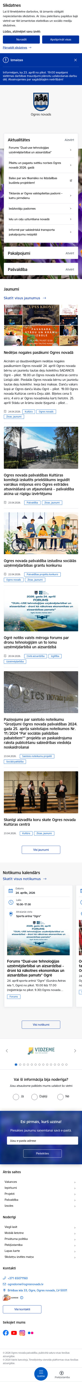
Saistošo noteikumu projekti (37, 756)
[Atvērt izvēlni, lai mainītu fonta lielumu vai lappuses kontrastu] (61, 1375)
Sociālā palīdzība (14, 761)
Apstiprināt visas (60, 39)
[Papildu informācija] (21, 1297)
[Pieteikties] (42, 1153)
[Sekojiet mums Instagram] (22, 1333)
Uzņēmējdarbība (15, 661)
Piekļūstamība (14, 1245)
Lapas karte (12, 1251)
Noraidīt (21, 39)
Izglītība (55, 656)
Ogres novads (46, 411)
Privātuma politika (16, 1239)
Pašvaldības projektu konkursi (42, 574)
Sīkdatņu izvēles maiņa (19, 1257)
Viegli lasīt (11, 1227)
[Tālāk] (75, 1050)
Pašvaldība (32, 502)
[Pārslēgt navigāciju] (41, 1374)
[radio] (18, 1096)
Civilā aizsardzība (35, 656)
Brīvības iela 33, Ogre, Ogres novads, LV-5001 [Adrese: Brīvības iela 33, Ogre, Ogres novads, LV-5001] (37, 1290)
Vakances (11, 1182)
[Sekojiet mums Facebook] (6, 1333)
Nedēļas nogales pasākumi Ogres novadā (38, 352)
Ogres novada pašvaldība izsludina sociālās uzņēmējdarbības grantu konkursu (40, 563)
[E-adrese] (10, 1297)
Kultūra (29, 411)
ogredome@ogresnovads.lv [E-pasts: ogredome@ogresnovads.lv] (25, 1284)
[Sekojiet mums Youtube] (14, 1332)
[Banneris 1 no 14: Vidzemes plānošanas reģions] (41, 1051)
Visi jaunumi (41, 850)
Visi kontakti (22, 1309)
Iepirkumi (11, 1188)
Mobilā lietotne (14, 1233)
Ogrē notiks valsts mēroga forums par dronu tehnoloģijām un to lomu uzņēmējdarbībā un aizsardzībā (36, 642)
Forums (14, 996)
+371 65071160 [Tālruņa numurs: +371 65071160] (18, 1278)
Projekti (9, 1194)
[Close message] (75, 60)
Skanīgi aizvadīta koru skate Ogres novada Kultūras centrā (40, 822)
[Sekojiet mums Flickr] (30, 1332)
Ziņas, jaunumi (14, 416)
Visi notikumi (41, 1024)
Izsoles (9, 1205)
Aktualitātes (19, 140)
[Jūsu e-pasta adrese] (42, 1141)
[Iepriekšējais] (7, 1050)
